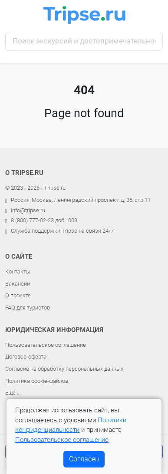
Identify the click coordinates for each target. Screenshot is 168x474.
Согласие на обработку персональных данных (64, 368)
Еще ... (13, 392)
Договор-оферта (25, 356)
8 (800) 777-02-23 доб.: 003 (44, 220)
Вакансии (17, 283)
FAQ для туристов (27, 307)
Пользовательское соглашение (45, 345)
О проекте (18, 295)
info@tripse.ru (28, 210)
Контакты (17, 271)
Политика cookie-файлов (36, 381)
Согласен (84, 459)
